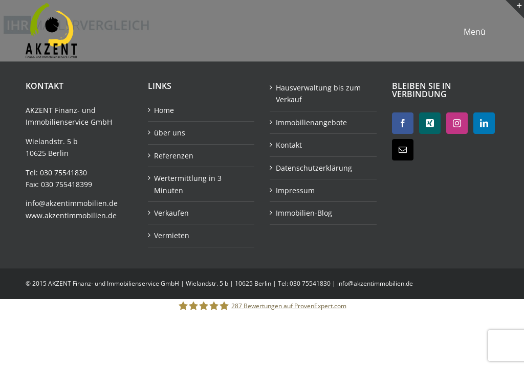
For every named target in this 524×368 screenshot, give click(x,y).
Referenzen (173, 155)
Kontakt (289, 145)
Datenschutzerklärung (314, 168)
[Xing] (430, 123)
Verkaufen (171, 213)
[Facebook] (402, 123)
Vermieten (171, 235)
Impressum (295, 190)
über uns (169, 132)
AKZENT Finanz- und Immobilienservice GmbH (114, 283)
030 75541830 (63, 172)
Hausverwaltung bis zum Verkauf (318, 93)
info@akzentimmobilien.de (72, 203)
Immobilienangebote (311, 122)
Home (164, 110)
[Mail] (402, 149)
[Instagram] (457, 123)
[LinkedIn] (484, 123)
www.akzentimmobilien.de (71, 215)
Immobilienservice (57, 122)
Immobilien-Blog (304, 213)
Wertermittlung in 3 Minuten (188, 184)
